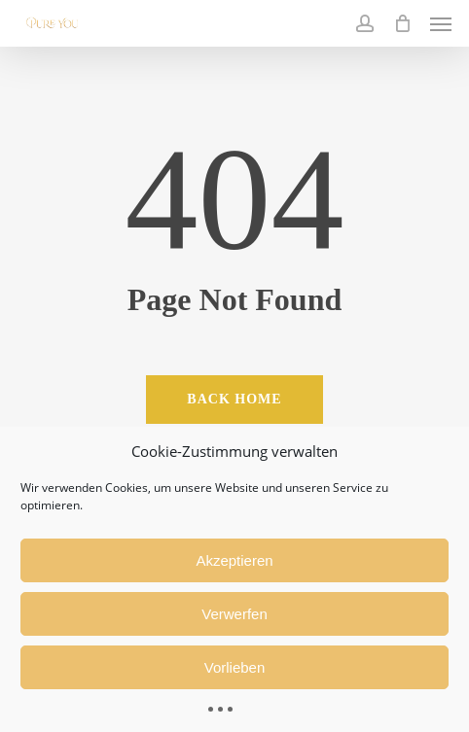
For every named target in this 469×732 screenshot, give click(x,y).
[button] (440, 23)
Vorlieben (235, 667)
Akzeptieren (234, 560)
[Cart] (401, 23)
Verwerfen (234, 614)
